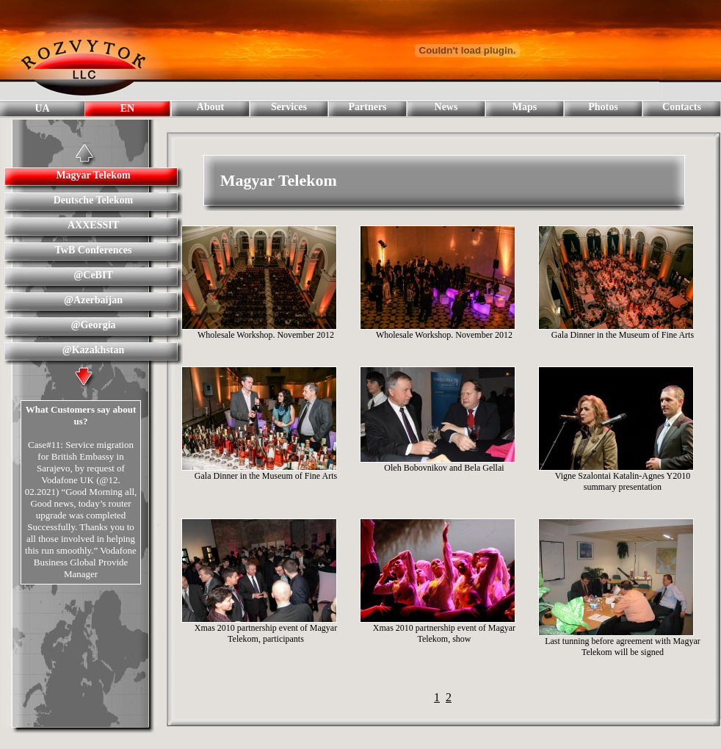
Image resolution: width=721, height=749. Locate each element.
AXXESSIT (93, 225)
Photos (602, 106)
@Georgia (92, 324)
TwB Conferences (93, 250)
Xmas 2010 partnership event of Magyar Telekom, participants (266, 633)
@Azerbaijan (93, 299)
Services (289, 106)
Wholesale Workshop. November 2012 (266, 335)
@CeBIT (92, 275)
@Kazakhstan (93, 349)
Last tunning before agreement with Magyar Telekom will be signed (622, 646)
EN (127, 108)
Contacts (681, 106)
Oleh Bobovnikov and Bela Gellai (444, 468)
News (446, 106)
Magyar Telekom (93, 175)
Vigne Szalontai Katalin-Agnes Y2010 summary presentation (622, 481)
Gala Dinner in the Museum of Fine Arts (622, 335)
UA (42, 108)
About (210, 106)
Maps (524, 106)
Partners (367, 106)
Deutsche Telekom (94, 200)
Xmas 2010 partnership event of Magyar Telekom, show (444, 633)
